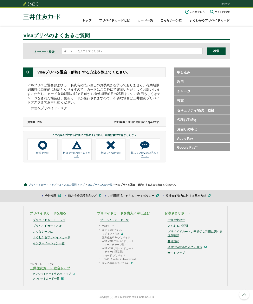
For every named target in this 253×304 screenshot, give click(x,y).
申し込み (183, 72)
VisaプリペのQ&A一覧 (99, 184)
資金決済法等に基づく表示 (185, 247)
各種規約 (173, 241)
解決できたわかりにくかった (76, 154)
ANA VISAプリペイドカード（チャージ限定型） (117, 250)
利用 (180, 82)
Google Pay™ (188, 147)
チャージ (183, 91)
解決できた (42, 152)
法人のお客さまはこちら (115, 263)
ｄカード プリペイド (113, 255)
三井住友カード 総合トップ (50, 268)
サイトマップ (176, 252)
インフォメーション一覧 (49, 243)
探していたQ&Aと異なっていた (145, 154)
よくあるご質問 (178, 225)
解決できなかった (111, 152)
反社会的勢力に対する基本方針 (186, 195)
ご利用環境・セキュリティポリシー (131, 195)
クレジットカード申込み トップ (52, 273)
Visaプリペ (108, 226)
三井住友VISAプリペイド (116, 237)
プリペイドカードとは (114, 20)
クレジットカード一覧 (46, 278)
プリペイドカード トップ (42, 184)
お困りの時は (187, 129)
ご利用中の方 (197, 11)
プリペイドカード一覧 (114, 220)
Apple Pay (185, 138)
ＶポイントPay (110, 233)
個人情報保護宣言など (82, 195)
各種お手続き (187, 120)
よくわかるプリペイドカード (209, 20)
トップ (87, 20)
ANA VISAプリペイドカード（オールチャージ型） (117, 243)
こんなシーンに (171, 20)
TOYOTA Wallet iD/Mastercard (119, 259)
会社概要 (51, 195)
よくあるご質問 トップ (72, 184)
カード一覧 (145, 20)
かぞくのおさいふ (112, 229)
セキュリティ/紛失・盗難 (195, 110)
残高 (180, 101)
